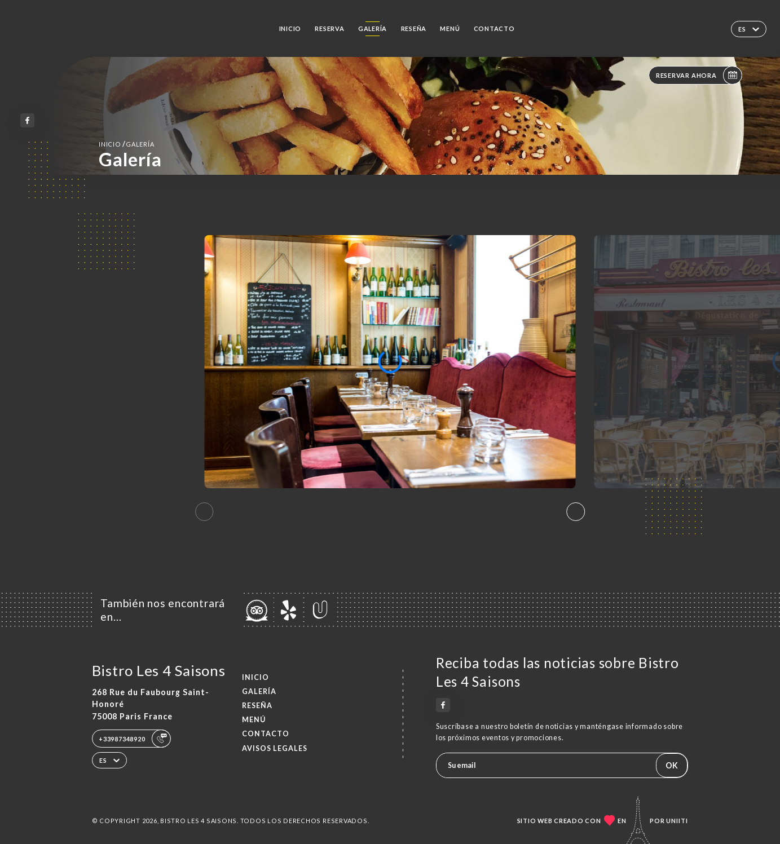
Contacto (494, 28)
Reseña (414, 28)
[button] (576, 512)
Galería (372, 28)
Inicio (290, 28)
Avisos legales (274, 748)
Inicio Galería (126, 144)
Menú (450, 28)
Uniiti (677, 820)
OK (672, 765)
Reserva (329, 28)
